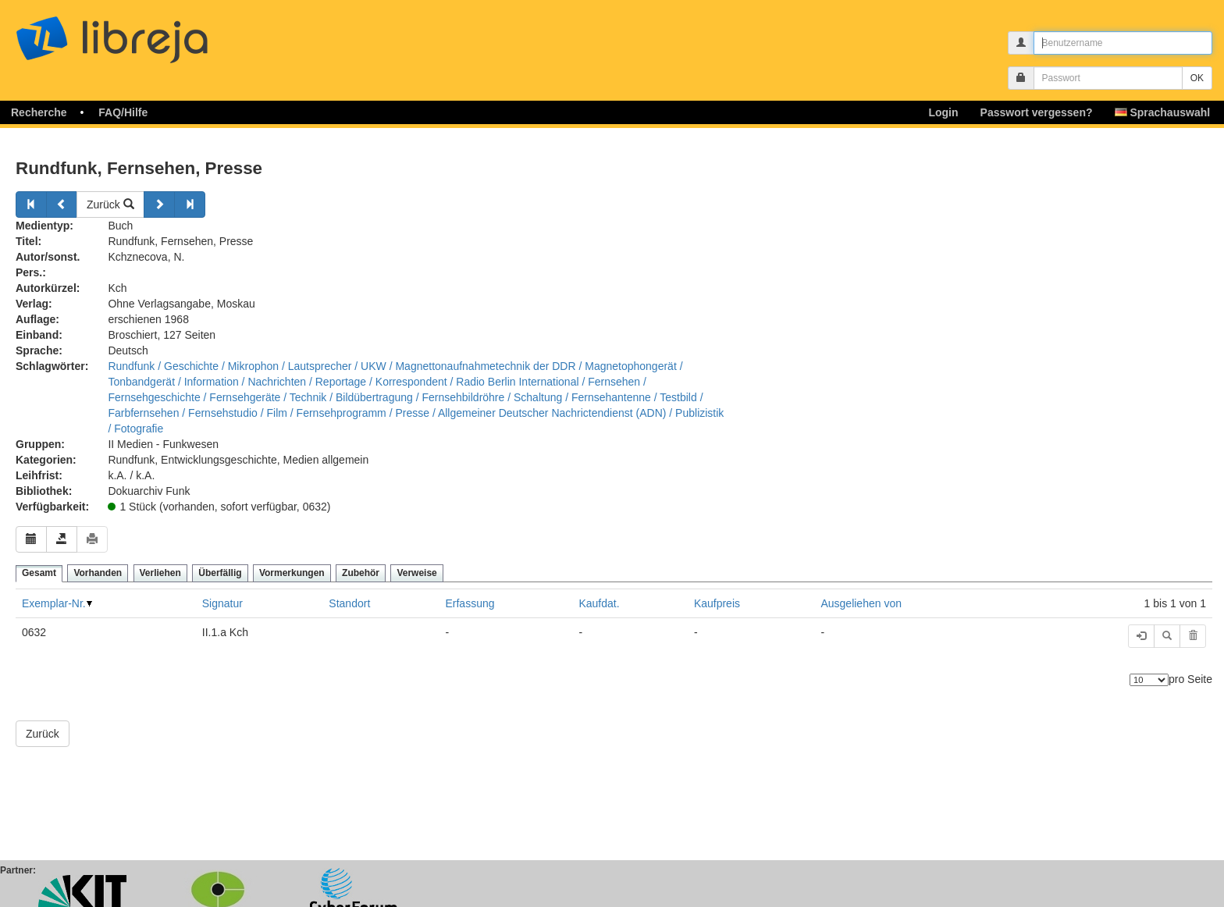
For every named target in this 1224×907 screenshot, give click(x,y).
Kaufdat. (598, 603)
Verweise (416, 572)
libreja (140, 33)
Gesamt (39, 572)
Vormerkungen (292, 572)
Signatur (222, 603)
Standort (349, 603)
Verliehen (160, 572)
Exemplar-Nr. (54, 603)
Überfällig (219, 572)
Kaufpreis (717, 603)
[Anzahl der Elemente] (1149, 680)
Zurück (110, 204)
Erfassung (469, 603)
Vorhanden (97, 572)
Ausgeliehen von (861, 603)
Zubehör (360, 572)
